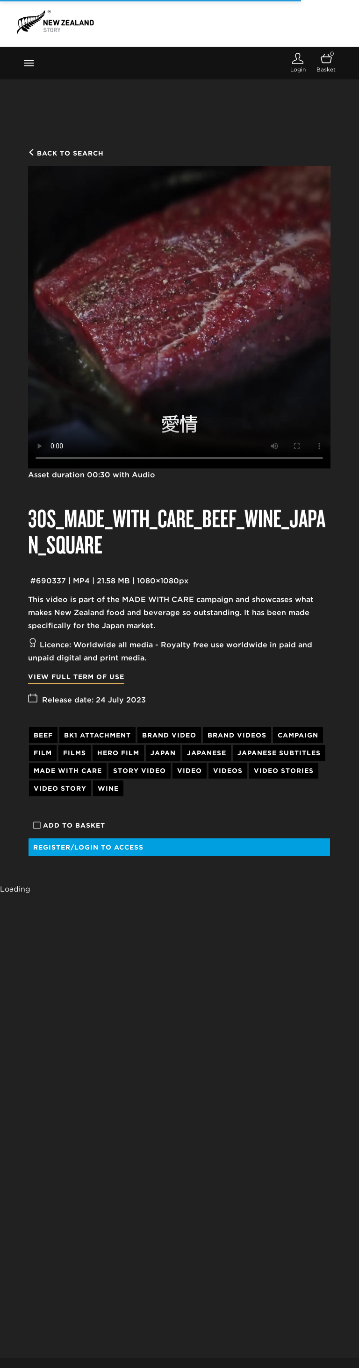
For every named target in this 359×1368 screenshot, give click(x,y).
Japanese (206, 753)
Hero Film (118, 753)
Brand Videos (237, 735)
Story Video (139, 770)
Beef (43, 735)
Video (189, 770)
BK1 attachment (97, 735)
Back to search (66, 153)
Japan (163, 753)
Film (43, 753)
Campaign (298, 735)
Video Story (60, 788)
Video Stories (284, 770)
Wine (108, 788)
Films (74, 753)
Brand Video (169, 735)
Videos (228, 770)
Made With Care (68, 770)
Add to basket (69, 825)
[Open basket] (326, 63)
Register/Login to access (88, 847)
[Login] (298, 63)
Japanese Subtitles (279, 753)
